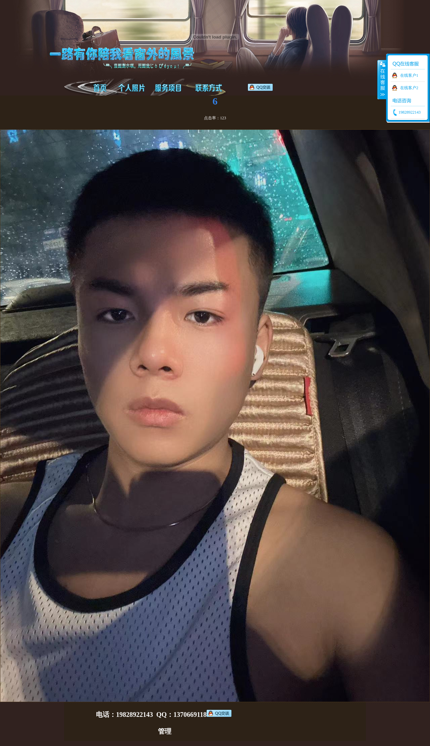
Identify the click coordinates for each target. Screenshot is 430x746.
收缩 (382, 79)
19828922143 (409, 112)
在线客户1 (409, 75)
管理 (164, 731)
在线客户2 (409, 87)
